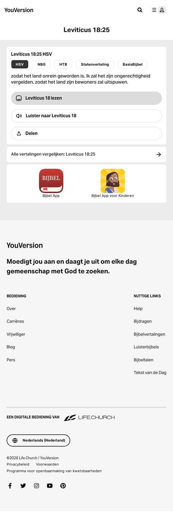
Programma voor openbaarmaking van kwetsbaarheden (54, 471)
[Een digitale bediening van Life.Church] (86, 414)
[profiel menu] (158, 9)
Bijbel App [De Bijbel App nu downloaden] (51, 183)
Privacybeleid (18, 464)
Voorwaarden (47, 464)
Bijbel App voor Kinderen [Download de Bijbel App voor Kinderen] (112, 183)
